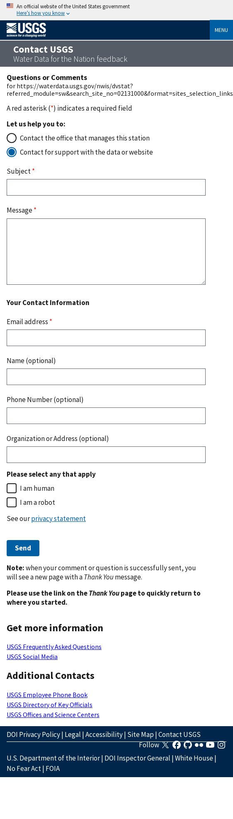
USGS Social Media (32, 656)
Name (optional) (31, 360)
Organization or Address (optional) (58, 438)
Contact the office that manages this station (85, 138)
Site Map (140, 734)
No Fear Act (24, 768)
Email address (29, 321)
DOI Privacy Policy (33, 734)
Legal (73, 734)
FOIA (53, 768)
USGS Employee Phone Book (47, 695)
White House (194, 758)
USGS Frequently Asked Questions (54, 646)
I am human (37, 488)
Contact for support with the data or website (86, 152)
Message (21, 210)
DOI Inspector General (137, 758)
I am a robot (37, 502)
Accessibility (104, 734)
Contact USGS (179, 734)
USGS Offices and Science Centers (53, 714)
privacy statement (58, 518)
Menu (221, 30)
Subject (21, 171)
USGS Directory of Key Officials (49, 704)
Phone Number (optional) (45, 399)
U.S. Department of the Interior (53, 758)
